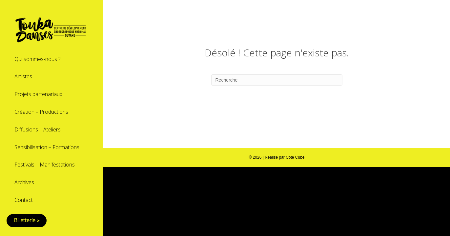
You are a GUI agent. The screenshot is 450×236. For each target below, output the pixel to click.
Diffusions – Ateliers (37, 129)
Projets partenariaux (38, 94)
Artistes (23, 76)
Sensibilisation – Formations (46, 147)
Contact (23, 200)
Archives (24, 182)
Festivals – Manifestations (44, 164)
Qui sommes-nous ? (37, 59)
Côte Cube (295, 157)
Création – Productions (41, 111)
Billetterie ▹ (26, 220)
